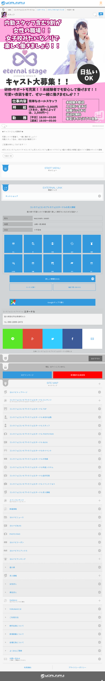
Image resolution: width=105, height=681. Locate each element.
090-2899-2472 (15, 321)
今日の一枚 (8, 156)
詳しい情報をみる (52, 279)
